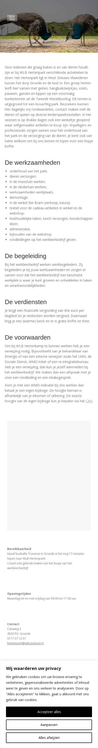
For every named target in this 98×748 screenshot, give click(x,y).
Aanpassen (49, 724)
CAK (89, 401)
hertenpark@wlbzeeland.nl (25, 643)
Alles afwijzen (49, 737)
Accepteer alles (49, 711)
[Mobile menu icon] (12, 18)
